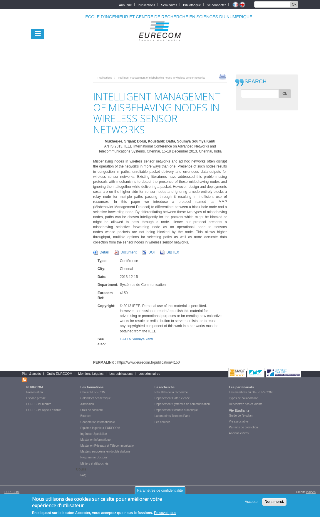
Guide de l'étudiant (241, 415)
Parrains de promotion (243, 427)
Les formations (92, 387)
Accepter (252, 503)
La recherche (165, 387)
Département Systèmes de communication (182, 404)
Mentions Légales (90, 373)
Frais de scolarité (92, 410)
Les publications (121, 373)
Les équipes (162, 422)
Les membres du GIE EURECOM (250, 392)
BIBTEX (173, 252)
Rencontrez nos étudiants (245, 404)
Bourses (86, 415)
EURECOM (34, 387)
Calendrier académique (96, 398)
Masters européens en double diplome (105, 451)
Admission (87, 404)
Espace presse (36, 398)
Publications (146, 4)
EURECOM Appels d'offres (43, 410)
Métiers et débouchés (95, 463)
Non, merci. (274, 503)
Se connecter (216, 4)
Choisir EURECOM (93, 392)
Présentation (34, 392)
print (222, 76)
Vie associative (239, 421)
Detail (104, 252)
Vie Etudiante (239, 410)
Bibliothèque (192, 4)
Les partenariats (241, 387)
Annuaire (125, 4)
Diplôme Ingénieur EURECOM (100, 428)
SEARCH (255, 81)
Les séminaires (149, 373)
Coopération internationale (98, 422)
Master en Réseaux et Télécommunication (108, 445)
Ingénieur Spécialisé (94, 433)
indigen (311, 492)
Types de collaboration (243, 398)
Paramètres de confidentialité (160, 492)
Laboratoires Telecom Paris (172, 415)
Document (128, 252)
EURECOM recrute (38, 404)
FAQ (83, 475)
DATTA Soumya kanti (136, 339)
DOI (151, 252)
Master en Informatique (96, 439)
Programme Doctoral (94, 457)
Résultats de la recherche (171, 392)
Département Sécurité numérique (176, 410)
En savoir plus (165, 514)
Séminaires (169, 4)
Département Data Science (172, 398)
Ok (294, 4)
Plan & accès (31, 373)
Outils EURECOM (59, 373)
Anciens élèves (239, 433)
